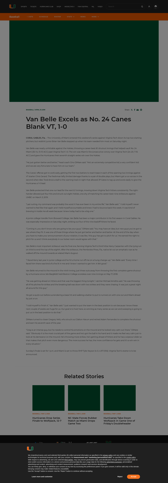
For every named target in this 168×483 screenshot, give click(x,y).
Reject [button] (119, 477)
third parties (69, 460)
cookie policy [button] (131, 457)
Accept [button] (133, 477)
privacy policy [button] (108, 455)
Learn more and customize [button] (42, 477)
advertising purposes (114, 462)
